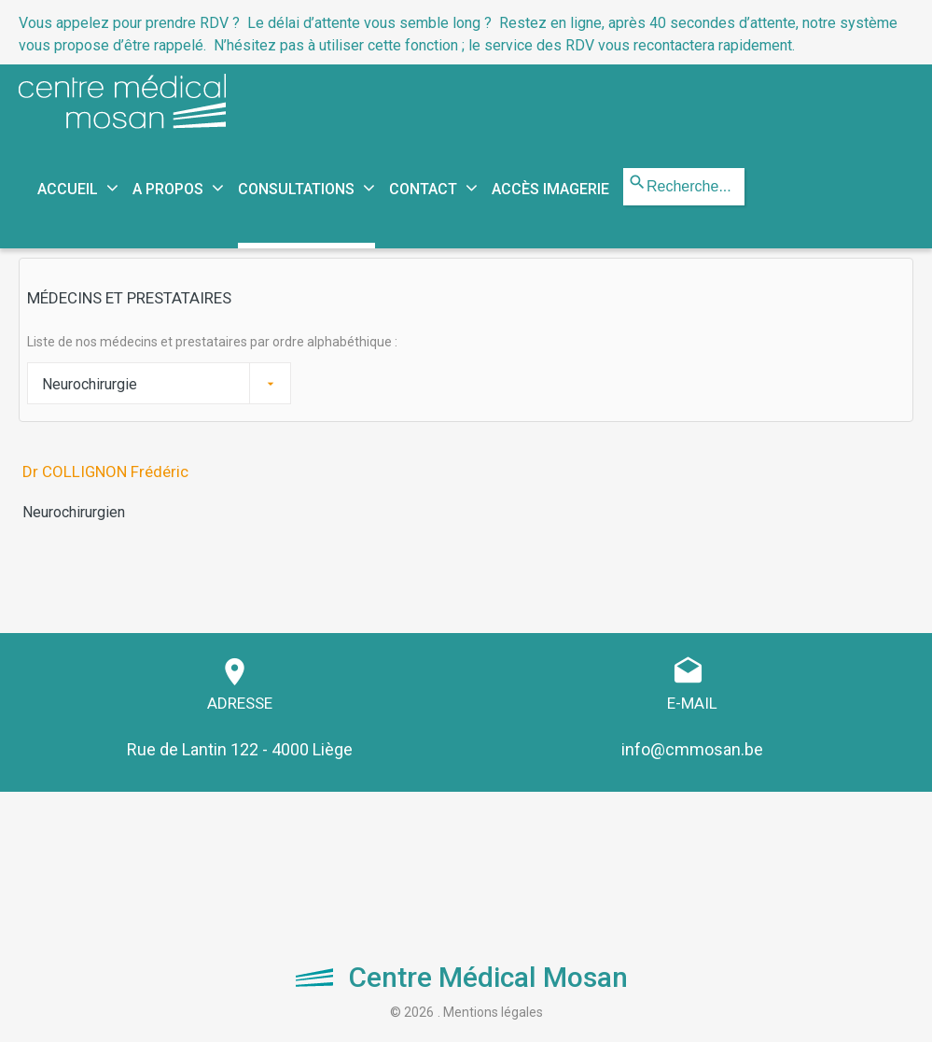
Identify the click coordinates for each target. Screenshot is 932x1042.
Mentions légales (493, 1012)
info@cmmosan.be (692, 749)
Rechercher (623, 168)
